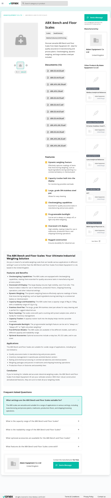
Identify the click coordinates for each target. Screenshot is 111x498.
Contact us (102, 497)
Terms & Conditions (72, 497)
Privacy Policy (88, 497)
